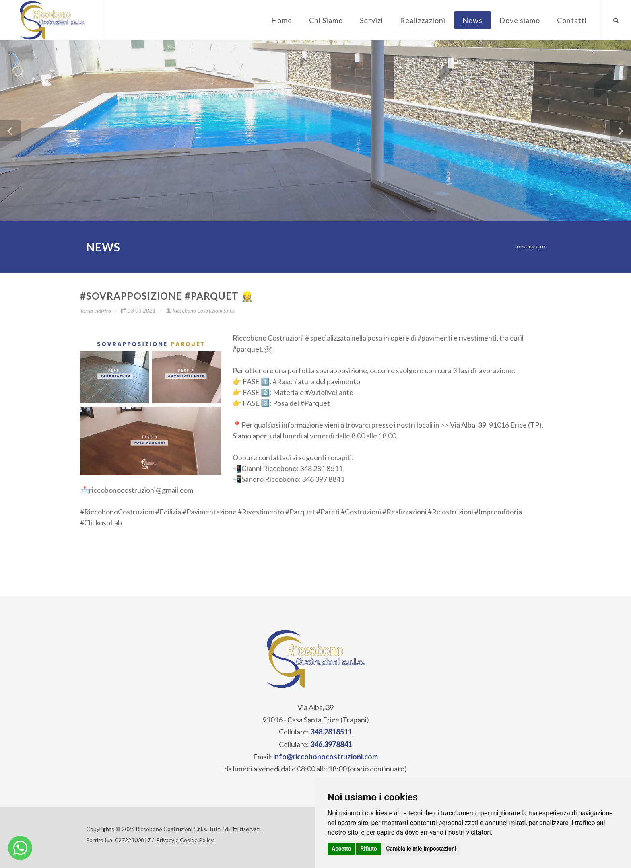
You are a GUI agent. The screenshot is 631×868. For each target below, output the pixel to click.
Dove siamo (519, 20)
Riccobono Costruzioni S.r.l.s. (200, 310)
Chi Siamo (326, 20)
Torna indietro (529, 246)
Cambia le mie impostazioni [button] (421, 848)
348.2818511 (331, 731)
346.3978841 (331, 744)
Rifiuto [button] (368, 848)
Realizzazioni (422, 20)
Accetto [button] (341, 848)
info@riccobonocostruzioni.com (325, 756)
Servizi (371, 20)
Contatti (572, 20)
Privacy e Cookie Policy (185, 840)
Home (281, 20)
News (472, 20)
